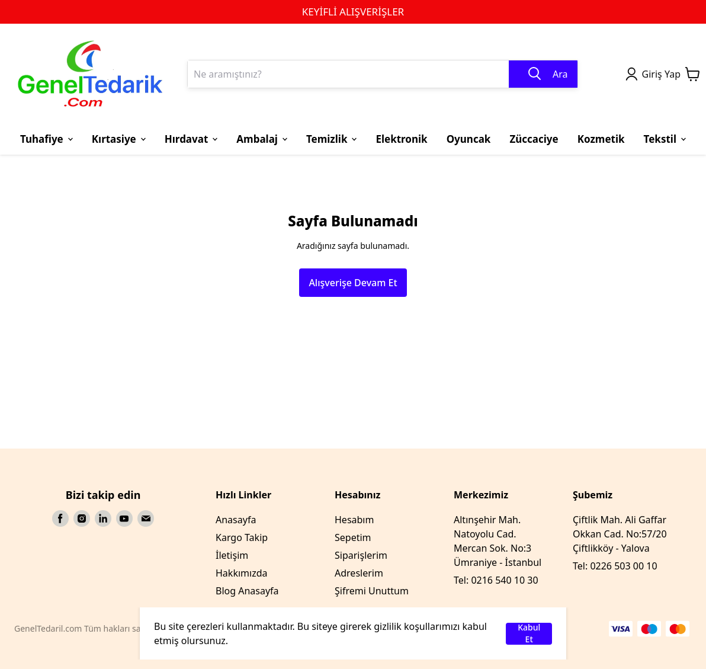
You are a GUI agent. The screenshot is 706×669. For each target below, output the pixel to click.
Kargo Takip (242, 537)
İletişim (232, 555)
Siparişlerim (361, 555)
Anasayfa (236, 519)
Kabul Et (529, 634)
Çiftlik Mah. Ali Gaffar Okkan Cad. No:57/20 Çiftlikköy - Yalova (620, 534)
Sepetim (353, 537)
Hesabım (354, 519)
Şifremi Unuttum (372, 590)
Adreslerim (359, 573)
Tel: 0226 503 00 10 (615, 565)
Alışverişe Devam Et (353, 282)
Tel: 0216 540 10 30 (496, 580)
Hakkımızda (241, 573)
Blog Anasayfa (247, 590)
